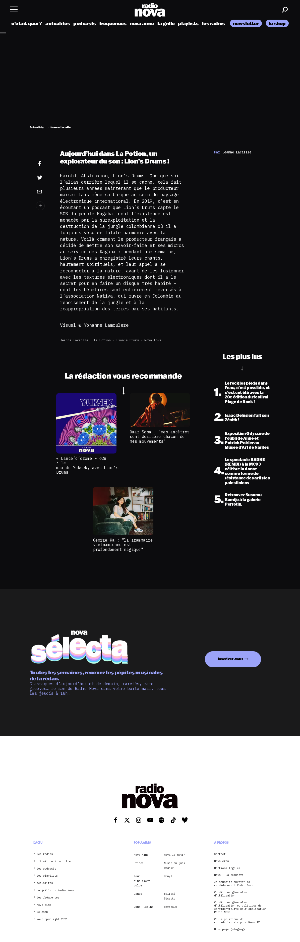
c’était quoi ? (26, 23)
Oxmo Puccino (143, 907)
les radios (213, 23)
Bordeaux (170, 907)
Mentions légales (227, 868)
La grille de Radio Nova (55, 890)
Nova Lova (152, 340)
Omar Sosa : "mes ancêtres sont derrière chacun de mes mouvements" (160, 436)
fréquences (112, 23)
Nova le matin (174, 854)
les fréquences (47, 897)
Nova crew (221, 861)
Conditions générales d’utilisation (230, 894)
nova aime (142, 23)
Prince (139, 863)
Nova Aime (141, 854)
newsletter (246, 23)
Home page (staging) (229, 929)
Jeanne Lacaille (74, 340)
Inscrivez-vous (230, 659)
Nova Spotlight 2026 (52, 919)
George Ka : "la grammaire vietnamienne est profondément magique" (123, 545)
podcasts (84, 23)
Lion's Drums (127, 340)
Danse (138, 893)
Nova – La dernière (229, 875)
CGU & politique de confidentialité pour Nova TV (237, 921)
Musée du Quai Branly (174, 865)
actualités (57, 23)
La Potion (102, 340)
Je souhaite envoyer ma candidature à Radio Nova (233, 883)
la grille (166, 23)
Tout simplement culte (142, 880)
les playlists (47, 875)
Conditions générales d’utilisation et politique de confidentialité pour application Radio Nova (240, 907)
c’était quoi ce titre (53, 861)
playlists (188, 23)
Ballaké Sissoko (169, 896)
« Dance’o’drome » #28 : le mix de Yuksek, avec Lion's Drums (88, 465)
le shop (277, 23)
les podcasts (46, 868)
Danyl (168, 876)
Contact (220, 854)
